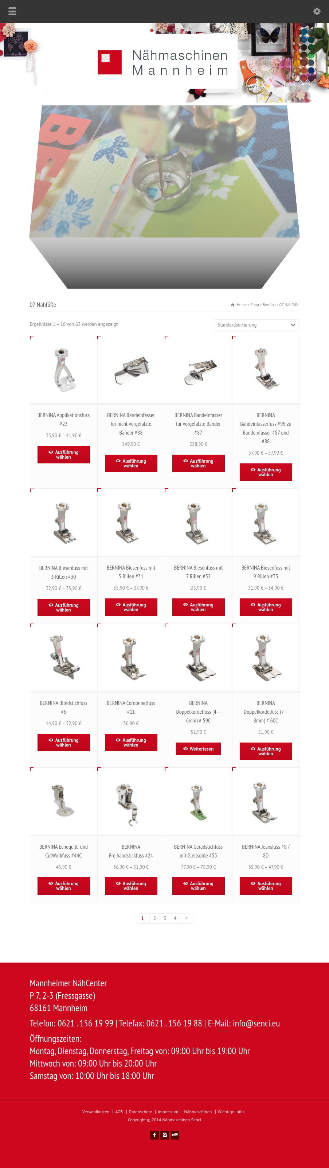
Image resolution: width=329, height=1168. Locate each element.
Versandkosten (95, 1111)
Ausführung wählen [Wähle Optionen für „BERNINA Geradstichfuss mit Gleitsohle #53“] (201, 885)
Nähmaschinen (198, 1111)
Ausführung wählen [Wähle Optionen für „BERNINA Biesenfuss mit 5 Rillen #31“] (134, 607)
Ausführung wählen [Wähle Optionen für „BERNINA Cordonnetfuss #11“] (134, 742)
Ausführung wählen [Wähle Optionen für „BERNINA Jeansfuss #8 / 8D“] (269, 885)
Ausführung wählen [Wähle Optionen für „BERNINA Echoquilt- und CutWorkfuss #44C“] (66, 885)
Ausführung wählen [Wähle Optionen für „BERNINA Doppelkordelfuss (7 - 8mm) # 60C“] (269, 751)
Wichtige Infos (231, 1111)
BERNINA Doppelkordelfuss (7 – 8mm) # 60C (266, 711)
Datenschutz (140, 1111)
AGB (119, 1111)
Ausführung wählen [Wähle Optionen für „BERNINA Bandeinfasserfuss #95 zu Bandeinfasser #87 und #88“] (269, 472)
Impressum (168, 1111)
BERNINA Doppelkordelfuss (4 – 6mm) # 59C (198, 711)
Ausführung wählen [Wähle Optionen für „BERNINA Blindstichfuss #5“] (66, 742)
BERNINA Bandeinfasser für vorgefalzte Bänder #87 (198, 423)
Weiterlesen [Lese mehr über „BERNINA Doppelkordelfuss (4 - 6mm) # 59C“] (202, 749)
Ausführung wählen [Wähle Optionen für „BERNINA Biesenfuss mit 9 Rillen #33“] (269, 607)
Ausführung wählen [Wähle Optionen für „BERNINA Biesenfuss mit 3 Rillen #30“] (66, 607)
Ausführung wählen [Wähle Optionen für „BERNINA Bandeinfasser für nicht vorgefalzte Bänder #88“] (134, 463)
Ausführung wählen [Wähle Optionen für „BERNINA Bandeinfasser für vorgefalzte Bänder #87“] (201, 463)
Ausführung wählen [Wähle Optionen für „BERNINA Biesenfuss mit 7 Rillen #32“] (201, 607)
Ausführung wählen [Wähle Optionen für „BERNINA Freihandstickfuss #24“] (134, 885)
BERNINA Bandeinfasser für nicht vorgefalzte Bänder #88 (131, 423)
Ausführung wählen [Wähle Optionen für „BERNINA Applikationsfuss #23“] (66, 454)
